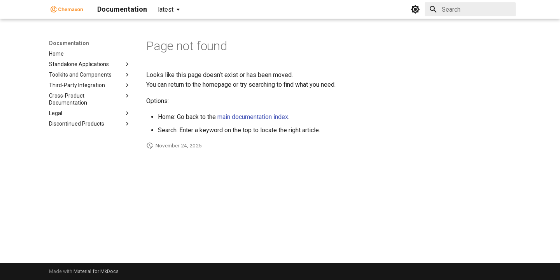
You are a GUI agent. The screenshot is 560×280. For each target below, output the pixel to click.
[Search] (470, 9)
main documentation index (252, 117)
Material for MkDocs (96, 271)
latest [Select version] (165, 9)
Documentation (69, 43)
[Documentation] (67, 9)
